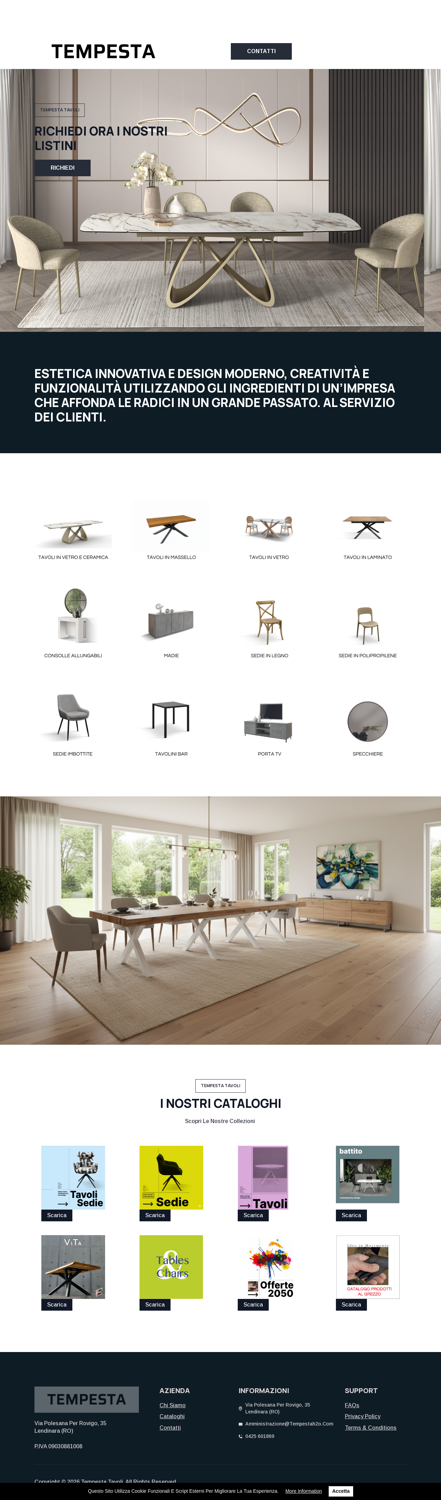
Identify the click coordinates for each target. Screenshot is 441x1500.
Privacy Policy (362, 1416)
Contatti (170, 1428)
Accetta (341, 1491)
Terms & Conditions (371, 1428)
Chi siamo (173, 1405)
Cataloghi (172, 1416)
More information (303, 1491)
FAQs (352, 1405)
